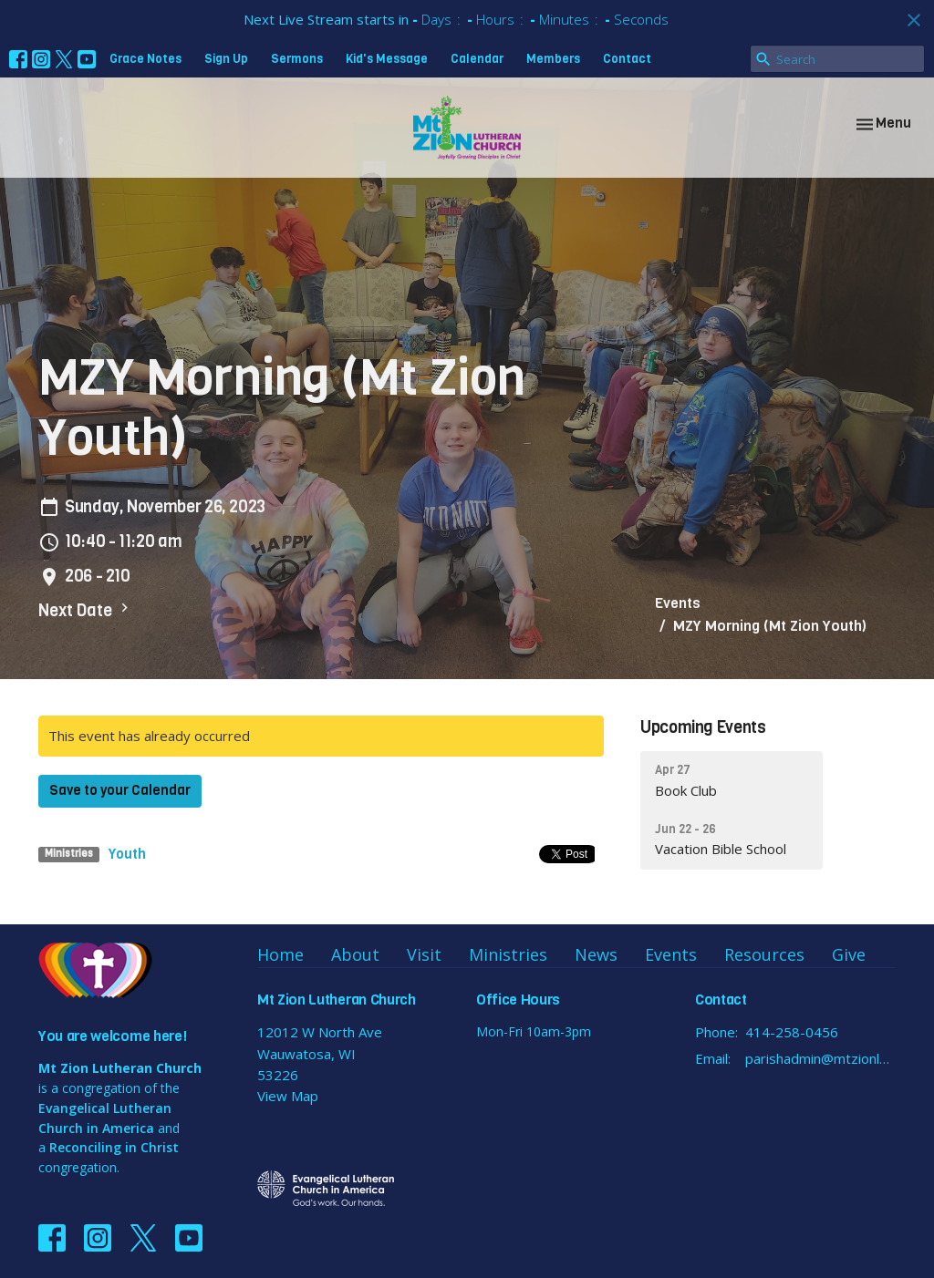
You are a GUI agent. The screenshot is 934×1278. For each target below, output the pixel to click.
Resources (764, 954)
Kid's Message (387, 59)
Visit (424, 954)
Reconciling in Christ (114, 1147)
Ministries (508, 954)
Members (553, 59)
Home (280, 954)
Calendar (477, 59)
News (596, 954)
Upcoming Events (703, 727)
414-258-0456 (791, 1032)
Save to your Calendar (120, 790)
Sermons (297, 59)
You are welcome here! (112, 1036)
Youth (127, 854)
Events (677, 603)
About (355, 954)
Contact (627, 59)
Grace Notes (145, 59)
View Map (287, 1096)
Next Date (85, 610)
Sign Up (226, 59)
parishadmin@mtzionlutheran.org (820, 1058)
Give (849, 954)
